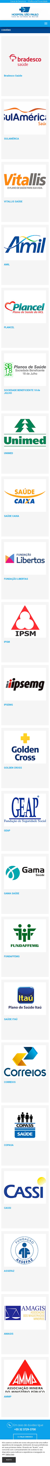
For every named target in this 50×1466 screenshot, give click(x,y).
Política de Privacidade (37, 1)
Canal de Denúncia (18, 1)
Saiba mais (10, 1454)
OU (25, 1437)
